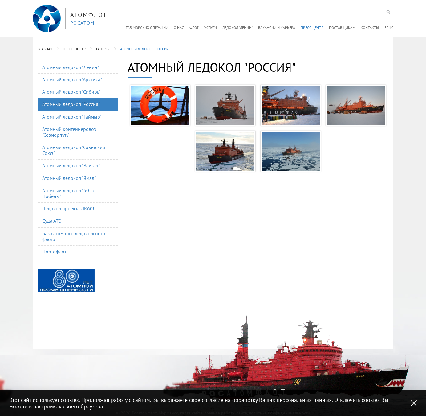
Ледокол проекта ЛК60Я (68, 208)
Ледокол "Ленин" (237, 27)
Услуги (210, 27)
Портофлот (54, 251)
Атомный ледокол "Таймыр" (71, 117)
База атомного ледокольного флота (73, 236)
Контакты (370, 27)
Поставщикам (342, 27)
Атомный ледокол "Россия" (145, 48)
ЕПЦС (388, 27)
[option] (66, 280)
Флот (194, 27)
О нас (179, 27)
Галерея (103, 48)
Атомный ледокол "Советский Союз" (73, 150)
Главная (45, 48)
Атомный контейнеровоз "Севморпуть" (69, 132)
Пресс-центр (312, 27)
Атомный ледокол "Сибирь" (71, 92)
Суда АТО (52, 221)
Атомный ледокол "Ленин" (70, 67)
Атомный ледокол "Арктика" (72, 79)
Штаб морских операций (145, 27)
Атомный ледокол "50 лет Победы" (69, 193)
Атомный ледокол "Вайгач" (71, 165)
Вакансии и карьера (276, 27)
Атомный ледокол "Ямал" (69, 178)
